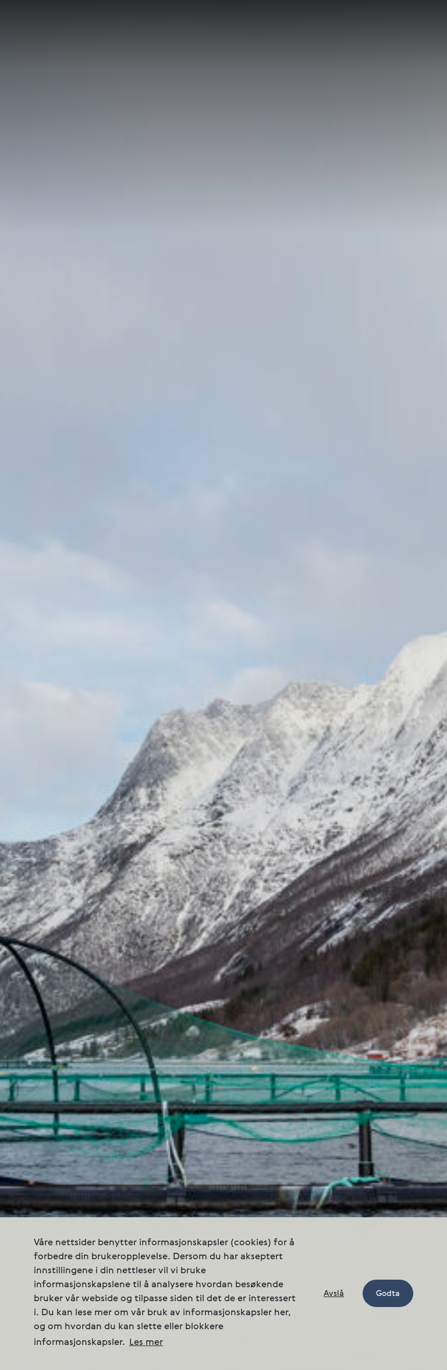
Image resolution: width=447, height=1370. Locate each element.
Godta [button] (388, 1294)
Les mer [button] (146, 1342)
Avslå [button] (334, 1294)
